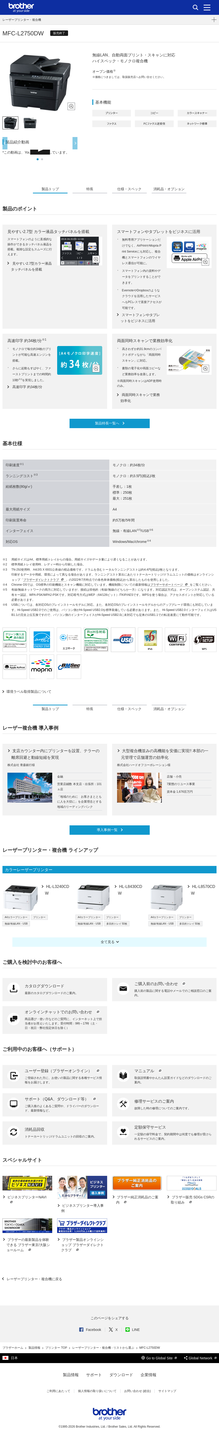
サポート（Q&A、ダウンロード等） (61, 1099)
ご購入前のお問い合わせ (160, 984)
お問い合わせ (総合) (137, 1391)
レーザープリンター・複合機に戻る (34, 1279)
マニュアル (148, 1071)
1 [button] (38, 159)
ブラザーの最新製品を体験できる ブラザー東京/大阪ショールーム (28, 1245)
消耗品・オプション (169, 189)
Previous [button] (4, 143)
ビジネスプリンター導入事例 (82, 1208)
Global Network (200, 1358)
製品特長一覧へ (107, 423)
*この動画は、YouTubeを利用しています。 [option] (35, 152)
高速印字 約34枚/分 (26, 387)
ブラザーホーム (13, 1347)
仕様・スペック (129, 189)
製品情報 (34, 1347)
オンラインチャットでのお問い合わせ (62, 1012)
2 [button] (42, 159)
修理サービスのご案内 (154, 1101)
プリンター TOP (56, 1347)
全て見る (108, 942)
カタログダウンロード (44, 986)
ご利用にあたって (58, 1391)
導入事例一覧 (108, 830)
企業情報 (148, 1375)
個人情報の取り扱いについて (97, 1391)
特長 (89, 189)
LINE (132, 1330)
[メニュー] (207, 7)
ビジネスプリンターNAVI (26, 1200)
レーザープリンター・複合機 (21, 20)
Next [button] (75, 143)
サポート (94, 1375)
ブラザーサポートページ (169, 585)
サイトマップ (167, 1391)
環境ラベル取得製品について (28, 692)
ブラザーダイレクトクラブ (44, 580)
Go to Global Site (159, 1358)
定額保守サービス (150, 1127)
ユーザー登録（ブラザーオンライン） (62, 1071)
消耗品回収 (35, 1129)
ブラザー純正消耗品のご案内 (137, 1200)
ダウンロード (121, 1375)
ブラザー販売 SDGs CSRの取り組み (193, 1200)
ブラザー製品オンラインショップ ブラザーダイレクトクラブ (82, 1245)
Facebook (90, 1330)
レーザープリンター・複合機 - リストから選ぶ (103, 1347)
